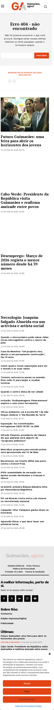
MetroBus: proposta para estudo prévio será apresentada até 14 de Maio (23, 451)
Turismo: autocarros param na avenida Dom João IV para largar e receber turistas (23, 380)
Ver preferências (27, 699)
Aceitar (27, 683)
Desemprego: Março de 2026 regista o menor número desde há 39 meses (22, 262)
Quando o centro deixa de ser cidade (22, 391)
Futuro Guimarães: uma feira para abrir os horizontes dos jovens (22, 140)
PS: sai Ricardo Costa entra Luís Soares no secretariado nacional (23, 499)
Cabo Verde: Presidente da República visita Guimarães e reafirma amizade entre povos (25, 200)
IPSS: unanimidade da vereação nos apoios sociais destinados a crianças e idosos (23, 475)
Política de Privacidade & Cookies (28, 706)
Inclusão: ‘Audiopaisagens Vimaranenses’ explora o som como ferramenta (24, 402)
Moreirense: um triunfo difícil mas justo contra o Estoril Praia (23, 462)
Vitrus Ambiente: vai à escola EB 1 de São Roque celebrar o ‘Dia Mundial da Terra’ (24, 413)
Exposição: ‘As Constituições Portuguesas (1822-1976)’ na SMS (20, 425)
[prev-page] (10, 81)
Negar (27, 691)
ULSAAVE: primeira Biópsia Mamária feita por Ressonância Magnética (24, 488)
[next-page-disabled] (14, 81)
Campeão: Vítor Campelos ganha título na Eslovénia (25, 511)
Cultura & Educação (10, 642)
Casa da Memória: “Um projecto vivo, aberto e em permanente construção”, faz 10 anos (23, 354)
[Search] (41, 55)
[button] (49, 653)
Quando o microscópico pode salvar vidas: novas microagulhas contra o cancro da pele (25, 340)
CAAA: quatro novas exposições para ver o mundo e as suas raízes (24, 367)
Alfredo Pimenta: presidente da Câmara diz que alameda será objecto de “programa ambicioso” (23, 438)
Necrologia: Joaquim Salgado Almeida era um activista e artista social (23, 321)
